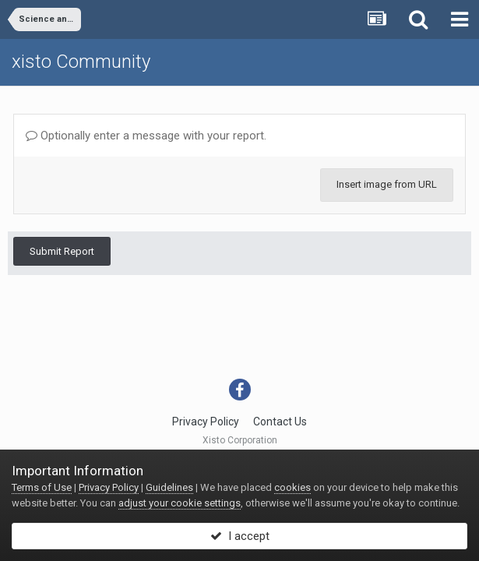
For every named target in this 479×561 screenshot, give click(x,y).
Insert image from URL (386, 184)
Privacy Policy (205, 421)
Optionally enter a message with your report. (146, 136)
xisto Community (81, 61)
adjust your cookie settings (179, 503)
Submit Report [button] (62, 251)
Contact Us (280, 421)
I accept (239, 536)
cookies (292, 487)
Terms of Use (42, 487)
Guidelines (169, 487)
